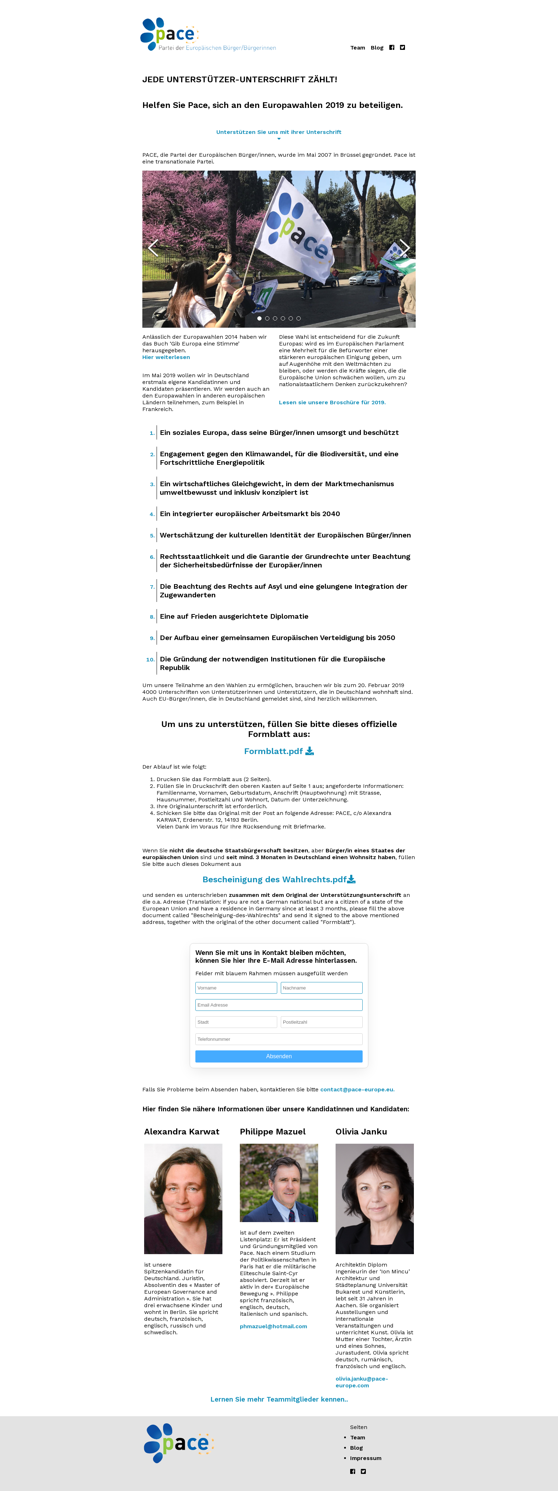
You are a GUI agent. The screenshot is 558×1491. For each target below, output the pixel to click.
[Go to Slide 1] (259, 318)
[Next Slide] (405, 249)
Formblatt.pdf (279, 751)
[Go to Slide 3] (275, 318)
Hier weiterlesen (166, 357)
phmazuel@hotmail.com (273, 1326)
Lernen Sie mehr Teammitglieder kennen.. (279, 1399)
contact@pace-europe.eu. (357, 1089)
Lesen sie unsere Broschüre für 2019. (332, 402)
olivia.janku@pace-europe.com (362, 1382)
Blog (377, 47)
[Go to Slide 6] (298, 318)
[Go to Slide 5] (291, 318)
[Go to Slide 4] (283, 318)
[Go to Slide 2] (267, 318)
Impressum (365, 1458)
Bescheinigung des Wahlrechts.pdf (279, 879)
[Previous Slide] (153, 249)
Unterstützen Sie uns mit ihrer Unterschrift (279, 131)
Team (357, 47)
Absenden (279, 1056)
